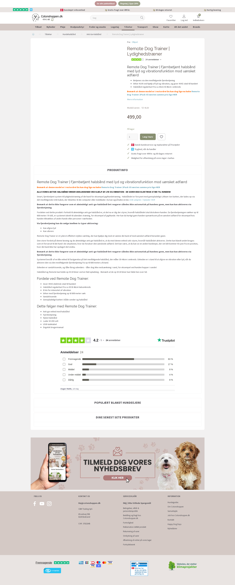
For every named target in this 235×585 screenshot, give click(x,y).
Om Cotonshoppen (176, 506)
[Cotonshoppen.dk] (47, 17)
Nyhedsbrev (172, 528)
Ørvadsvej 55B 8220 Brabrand (84, 515)
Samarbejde (172, 511)
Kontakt (171, 520)
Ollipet (135, 42)
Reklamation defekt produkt (134, 527)
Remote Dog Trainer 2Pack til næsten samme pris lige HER (130, 187)
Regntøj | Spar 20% (129, 3)
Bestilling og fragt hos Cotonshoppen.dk (132, 517)
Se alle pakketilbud (106, 3)
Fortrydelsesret (129, 544)
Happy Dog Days (174, 524)
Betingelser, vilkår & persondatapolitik (131, 509)
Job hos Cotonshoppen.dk (179, 515)
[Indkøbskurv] (198, 16)
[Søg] (142, 18)
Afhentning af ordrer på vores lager (137, 540)
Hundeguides (173, 502)
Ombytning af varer (131, 536)
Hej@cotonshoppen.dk (89, 503)
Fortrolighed (128, 522)
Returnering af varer (131, 531)
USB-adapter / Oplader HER (142, 199)
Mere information (135, 99)
